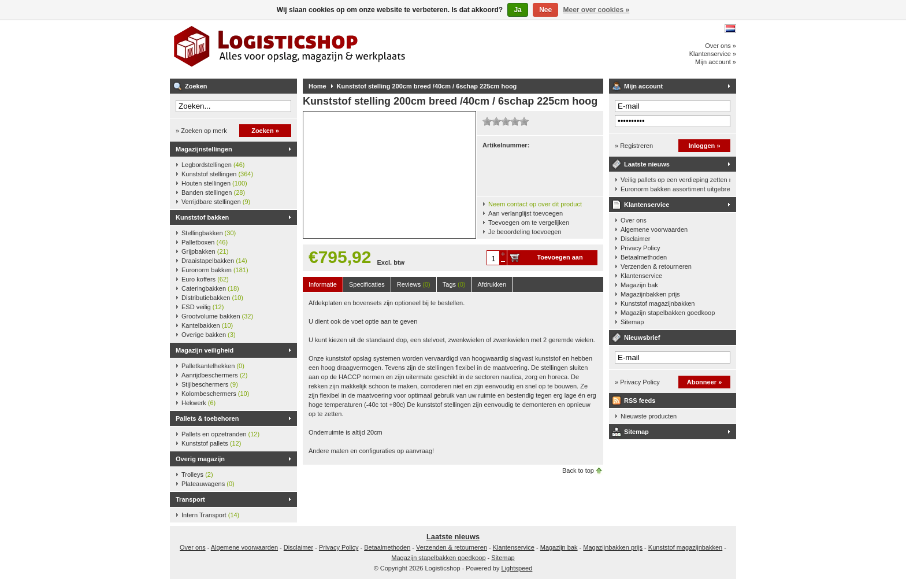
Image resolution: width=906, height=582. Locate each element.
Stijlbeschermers (209, 384)
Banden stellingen (213, 192)
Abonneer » (704, 382)
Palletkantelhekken (212, 365)
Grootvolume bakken (217, 316)
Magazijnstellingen (204, 149)
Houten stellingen (214, 183)
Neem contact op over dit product (535, 204)
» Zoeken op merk (201, 130)
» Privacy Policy (637, 382)
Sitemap (632, 321)
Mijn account (643, 86)
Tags (454, 284)
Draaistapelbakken (214, 260)
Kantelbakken (207, 325)
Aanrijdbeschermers (214, 375)
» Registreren (634, 145)
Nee (545, 10)
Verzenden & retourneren (656, 266)
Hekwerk (198, 402)
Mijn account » (715, 61)
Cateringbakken (210, 288)
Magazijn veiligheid (204, 350)
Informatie (323, 284)
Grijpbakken (204, 251)
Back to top (578, 470)
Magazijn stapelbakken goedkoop (668, 312)
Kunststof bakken (202, 217)
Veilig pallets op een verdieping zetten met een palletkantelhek (675, 179)
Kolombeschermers (215, 393)
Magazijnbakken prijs (650, 294)
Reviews (413, 284)
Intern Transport (210, 514)
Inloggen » (705, 145)
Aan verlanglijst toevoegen (525, 213)
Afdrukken (492, 284)
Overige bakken (208, 334)
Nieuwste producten (649, 416)
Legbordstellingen (212, 164)
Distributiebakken (212, 297)
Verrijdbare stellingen (215, 201)
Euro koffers (205, 279)
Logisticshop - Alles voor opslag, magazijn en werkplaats (323, 49)
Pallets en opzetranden (220, 434)
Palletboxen (204, 242)
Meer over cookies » (596, 10)
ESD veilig (202, 306)
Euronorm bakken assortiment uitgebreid (675, 189)
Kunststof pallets (211, 443)
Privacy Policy (640, 247)
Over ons (634, 220)
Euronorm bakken (214, 269)
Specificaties (367, 284)
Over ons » (720, 45)
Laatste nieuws (647, 164)
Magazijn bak (639, 284)
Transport (190, 499)
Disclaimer (635, 238)
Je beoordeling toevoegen (525, 231)
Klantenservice (646, 204)
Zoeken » (265, 130)
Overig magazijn (200, 458)
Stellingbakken (208, 232)
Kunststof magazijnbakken (658, 303)
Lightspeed (517, 568)
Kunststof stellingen (217, 173)
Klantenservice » (712, 53)
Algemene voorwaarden (654, 229)
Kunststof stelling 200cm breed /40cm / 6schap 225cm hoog (427, 86)
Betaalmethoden (644, 257)
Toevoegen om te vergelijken (528, 222)
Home (317, 86)
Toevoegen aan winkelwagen (559, 259)
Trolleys (197, 474)
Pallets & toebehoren (207, 418)
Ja (517, 10)
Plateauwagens (208, 483)
